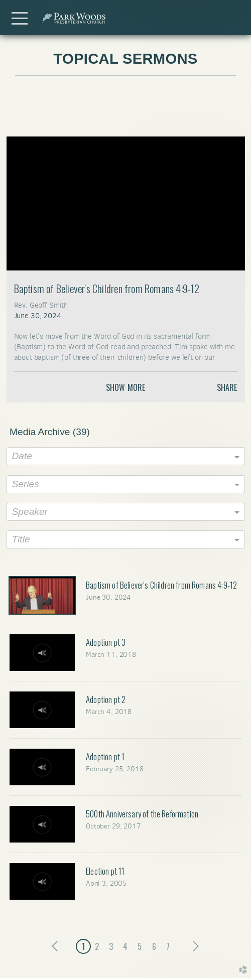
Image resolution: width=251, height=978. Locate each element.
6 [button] (154, 946)
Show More (125, 387)
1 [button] (83, 946)
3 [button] (111, 946)
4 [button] (125, 946)
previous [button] (57, 946)
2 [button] (97, 946)
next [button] (193, 946)
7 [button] (168, 946)
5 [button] (140, 946)
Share (227, 387)
